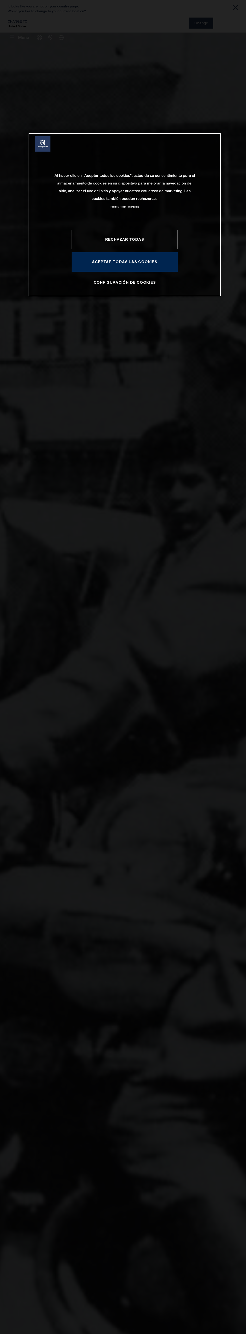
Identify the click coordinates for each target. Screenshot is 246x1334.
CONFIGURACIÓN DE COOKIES (125, 282)
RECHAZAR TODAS (124, 239)
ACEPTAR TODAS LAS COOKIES (124, 261)
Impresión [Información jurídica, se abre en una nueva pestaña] (133, 206)
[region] (125, 214)
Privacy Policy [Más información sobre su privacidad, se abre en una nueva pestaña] (118, 206)
